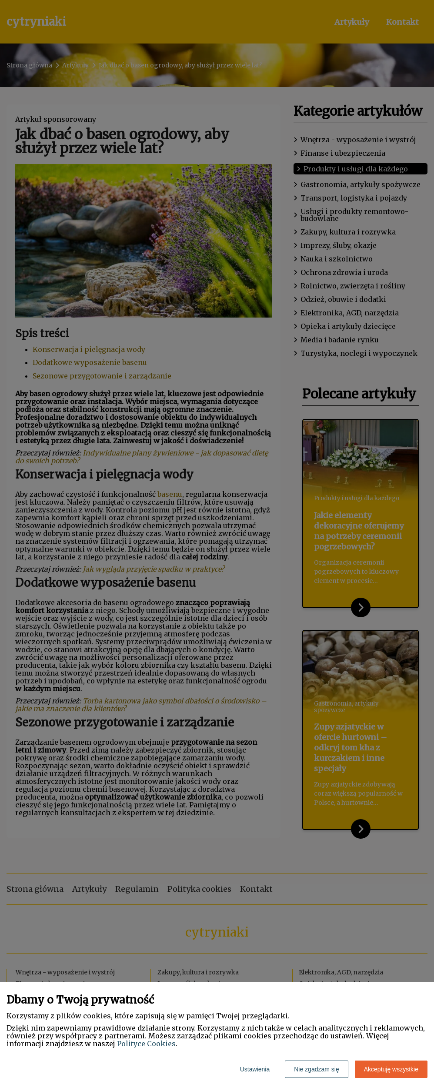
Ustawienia (255, 1069)
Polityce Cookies (146, 1043)
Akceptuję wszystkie (391, 1069)
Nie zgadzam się (316, 1069)
